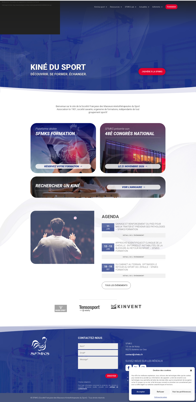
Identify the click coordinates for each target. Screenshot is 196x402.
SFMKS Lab (129, 7)
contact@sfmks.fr (134, 354)
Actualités (143, 7)
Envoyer (111, 375)
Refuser (160, 392)
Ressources (115, 7)
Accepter (141, 392)
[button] (191, 370)
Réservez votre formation (61, 165)
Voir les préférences (181, 392)
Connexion (171, 7)
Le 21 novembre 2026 (131, 165)
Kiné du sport (99, 7)
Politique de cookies (160, 397)
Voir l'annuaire (132, 186)
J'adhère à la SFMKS (152, 71)
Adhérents (156, 7)
